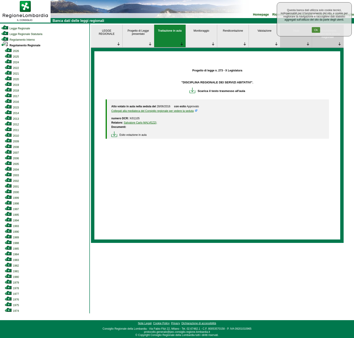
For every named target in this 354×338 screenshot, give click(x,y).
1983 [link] (12, 260)
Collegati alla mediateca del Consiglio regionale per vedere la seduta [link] (152, 111)
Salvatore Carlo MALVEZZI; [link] (140, 122)
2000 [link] (12, 192)
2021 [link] (12, 73)
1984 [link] (12, 254)
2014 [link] (12, 113)
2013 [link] (12, 118)
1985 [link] (12, 248)
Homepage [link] (261, 14)
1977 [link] (12, 294)
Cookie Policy (161, 323)
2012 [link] (12, 124)
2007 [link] (12, 152)
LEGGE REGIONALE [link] (106, 32)
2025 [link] (12, 56)
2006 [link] (12, 158)
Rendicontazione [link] (233, 30)
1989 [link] (12, 237)
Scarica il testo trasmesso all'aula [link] (217, 91)
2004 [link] (12, 169)
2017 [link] (12, 96)
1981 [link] (12, 271)
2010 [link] (12, 135)
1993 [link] (12, 226)
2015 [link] (12, 107)
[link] (25, 21)
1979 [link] (12, 282)
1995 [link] (12, 214)
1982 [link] (12, 265)
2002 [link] (12, 181)
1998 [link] (12, 203)
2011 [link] (12, 130)
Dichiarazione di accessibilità (199, 323)
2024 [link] (12, 62)
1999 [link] (12, 198)
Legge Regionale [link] (15, 28)
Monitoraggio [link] (201, 30)
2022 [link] (12, 68)
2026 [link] (12, 51)
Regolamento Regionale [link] (20, 45)
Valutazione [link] (265, 30)
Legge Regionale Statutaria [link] (21, 34)
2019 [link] (12, 85)
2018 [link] (12, 90)
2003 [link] (12, 175)
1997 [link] (12, 209)
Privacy (175, 323)
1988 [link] (12, 243)
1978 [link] (12, 288)
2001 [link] (12, 186)
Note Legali (145, 323)
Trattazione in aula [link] (170, 30)
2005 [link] (12, 164)
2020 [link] (12, 79)
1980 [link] (12, 277)
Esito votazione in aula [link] (129, 134)
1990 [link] (12, 231)
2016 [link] (12, 101)
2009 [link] (12, 141)
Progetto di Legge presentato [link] (138, 32)
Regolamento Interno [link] (18, 39)
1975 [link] (12, 305)
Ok (316, 30)
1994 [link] (12, 220)
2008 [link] (12, 147)
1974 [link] (12, 310)
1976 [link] (12, 299)
